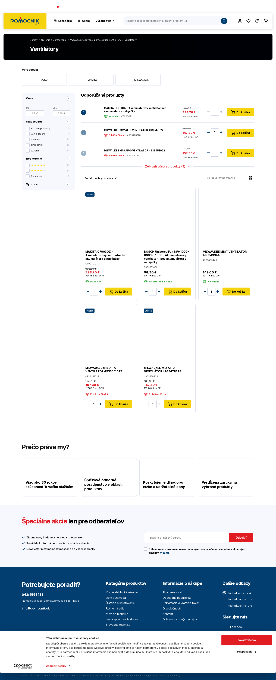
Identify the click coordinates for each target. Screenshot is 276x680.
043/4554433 (69, 7)
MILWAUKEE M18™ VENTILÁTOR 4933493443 (225, 253)
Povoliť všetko (246, 647)
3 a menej (50, 176)
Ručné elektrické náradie (122, 592)
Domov (33, 39)
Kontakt (267, 7)
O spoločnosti (221, 7)
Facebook (232, 627)
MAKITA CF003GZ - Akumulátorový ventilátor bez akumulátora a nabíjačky (135, 109)
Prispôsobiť (246, 658)
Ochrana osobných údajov (180, 619)
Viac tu (164, 552)
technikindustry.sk (237, 593)
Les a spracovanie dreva (122, 619)
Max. (55, 108)
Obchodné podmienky (177, 597)
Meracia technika (117, 614)
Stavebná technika (118, 624)
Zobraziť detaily (56, 673)
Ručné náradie (115, 608)
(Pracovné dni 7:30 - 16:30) (97, 7)
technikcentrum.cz (237, 599)
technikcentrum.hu (237, 605)
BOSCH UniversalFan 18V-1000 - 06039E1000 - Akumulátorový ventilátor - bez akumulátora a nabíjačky (166, 257)
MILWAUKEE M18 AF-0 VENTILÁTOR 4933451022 (134, 150)
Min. (28, 108)
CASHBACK (50, 145)
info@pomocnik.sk (35, 608)
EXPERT (50, 150)
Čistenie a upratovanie (120, 603)
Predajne (252, 7)
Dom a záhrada (116, 597)
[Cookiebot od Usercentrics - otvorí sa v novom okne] (22, 673)
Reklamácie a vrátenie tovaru (181, 603)
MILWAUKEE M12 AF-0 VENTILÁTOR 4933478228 (134, 129)
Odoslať (241, 537)
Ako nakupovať (172, 592)
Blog (238, 7)
